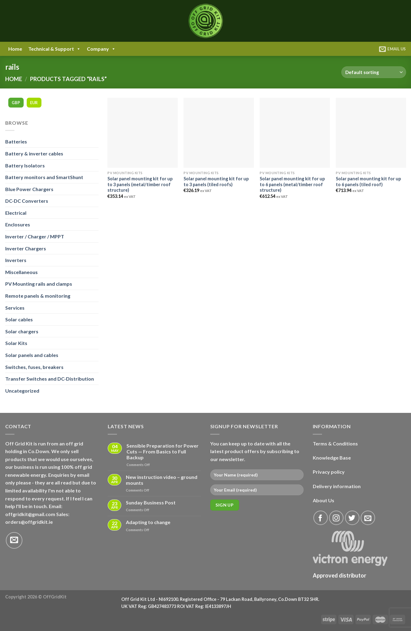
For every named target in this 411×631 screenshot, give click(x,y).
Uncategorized (22, 391)
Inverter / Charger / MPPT (34, 236)
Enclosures (17, 224)
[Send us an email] (14, 540)
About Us (323, 500)
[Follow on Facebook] (320, 518)
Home (15, 49)
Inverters (15, 260)
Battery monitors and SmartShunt (44, 177)
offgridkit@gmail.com (30, 514)
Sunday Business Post (151, 502)
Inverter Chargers (25, 248)
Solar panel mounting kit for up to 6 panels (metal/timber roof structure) (292, 184)
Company (101, 49)
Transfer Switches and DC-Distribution (49, 379)
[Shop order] (373, 72)
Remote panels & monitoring (37, 296)
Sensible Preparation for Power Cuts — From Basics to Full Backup (162, 451)
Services (15, 308)
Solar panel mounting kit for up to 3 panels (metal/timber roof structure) (140, 184)
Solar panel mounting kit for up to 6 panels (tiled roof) (368, 181)
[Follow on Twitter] (352, 518)
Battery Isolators (25, 165)
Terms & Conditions (335, 443)
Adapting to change (148, 522)
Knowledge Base (332, 458)
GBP (16, 102)
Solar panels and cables (31, 355)
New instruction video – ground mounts (161, 480)
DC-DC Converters (26, 201)
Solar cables (19, 319)
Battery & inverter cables (34, 153)
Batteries (16, 141)
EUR (34, 102)
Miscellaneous (21, 272)
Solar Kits (16, 343)
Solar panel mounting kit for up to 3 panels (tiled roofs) (216, 181)
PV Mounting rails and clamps (38, 284)
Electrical (15, 213)
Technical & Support (54, 49)
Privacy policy (329, 472)
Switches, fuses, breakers (34, 367)
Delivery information (337, 486)
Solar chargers (21, 331)
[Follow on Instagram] (336, 518)
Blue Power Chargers (29, 189)
